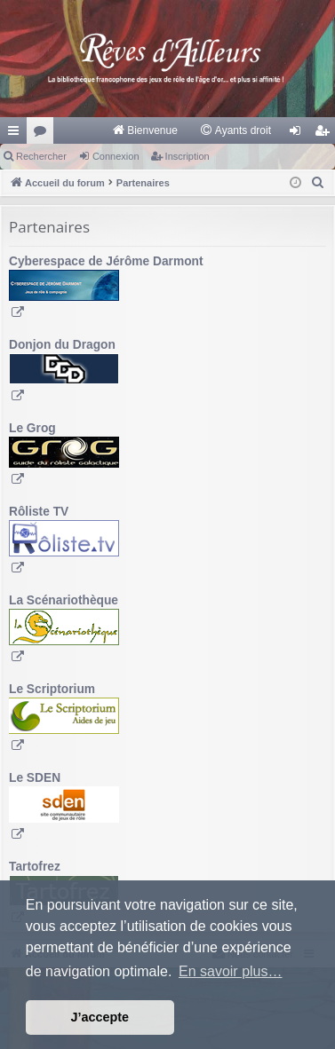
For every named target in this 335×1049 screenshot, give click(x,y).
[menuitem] (144, 130)
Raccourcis (17, 134)
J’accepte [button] (100, 1017)
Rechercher (41, 156)
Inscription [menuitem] (325, 134)
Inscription (187, 156)
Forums (43, 134)
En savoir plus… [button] (231, 971)
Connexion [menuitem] (299, 134)
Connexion (116, 156)
